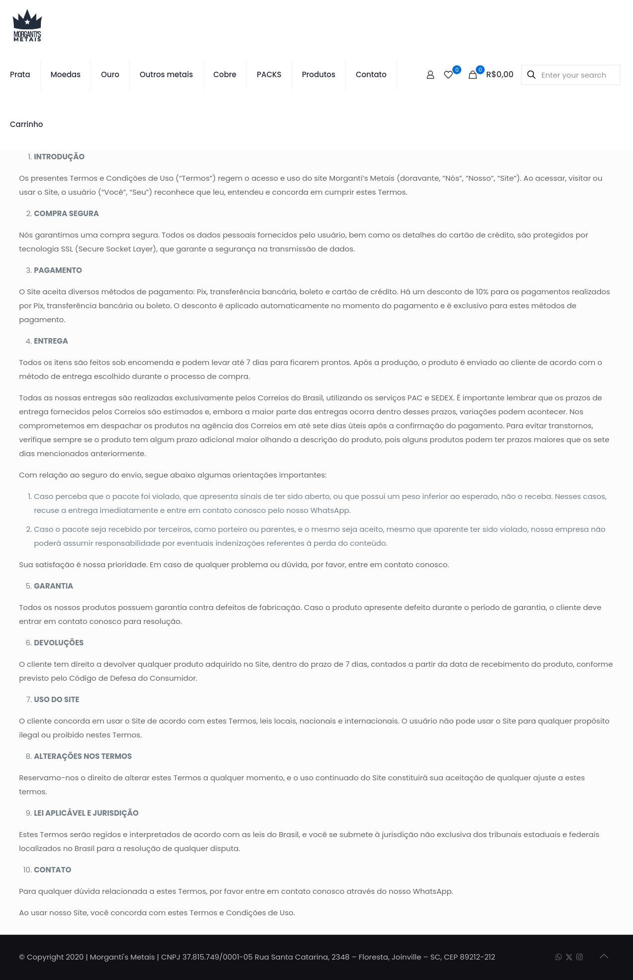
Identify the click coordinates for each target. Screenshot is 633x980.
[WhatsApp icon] (558, 957)
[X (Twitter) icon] (569, 957)
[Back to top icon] (603, 956)
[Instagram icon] (579, 957)
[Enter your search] (571, 75)
